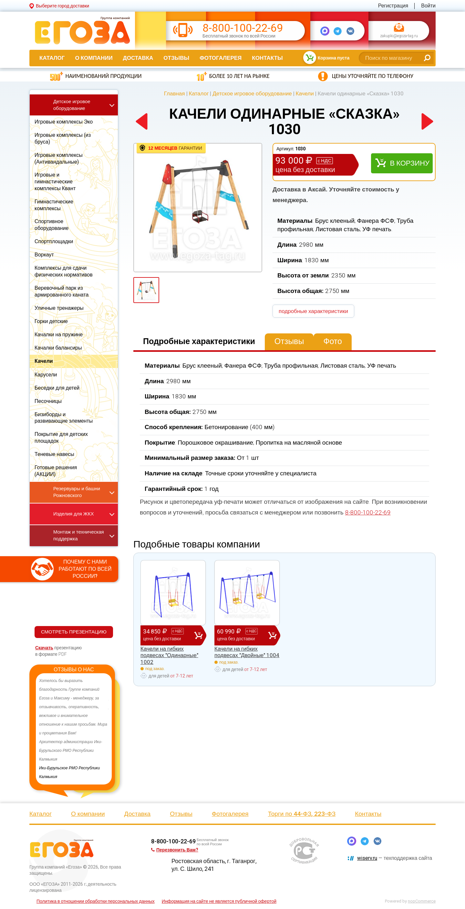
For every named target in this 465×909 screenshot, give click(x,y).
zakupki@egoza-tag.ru (399, 36)
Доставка (138, 58)
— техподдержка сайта (394, 858)
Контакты (267, 58)
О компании (93, 58)
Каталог (52, 58)
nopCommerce (422, 901)
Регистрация (393, 6)
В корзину (409, 163)
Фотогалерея (221, 58)
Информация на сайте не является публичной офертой (219, 901)
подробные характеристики (313, 311)
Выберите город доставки (62, 5)
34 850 (168, 635)
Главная (174, 93)
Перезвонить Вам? (174, 849)
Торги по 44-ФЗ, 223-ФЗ (302, 813)
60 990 (242, 635)
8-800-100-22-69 (242, 28)
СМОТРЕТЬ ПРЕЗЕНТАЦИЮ (74, 632)
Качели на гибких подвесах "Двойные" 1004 (246, 651)
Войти (428, 6)
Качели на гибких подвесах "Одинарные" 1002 (169, 655)
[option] (73, 728)
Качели (305, 93)
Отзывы (176, 58)
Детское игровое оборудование (252, 93)
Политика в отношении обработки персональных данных (95, 901)
